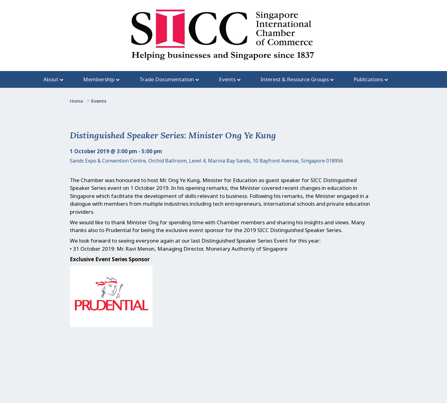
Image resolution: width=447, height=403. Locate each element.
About (50, 79)
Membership (99, 79)
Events (227, 79)
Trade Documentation (166, 79)
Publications (368, 79)
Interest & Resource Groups (294, 79)
